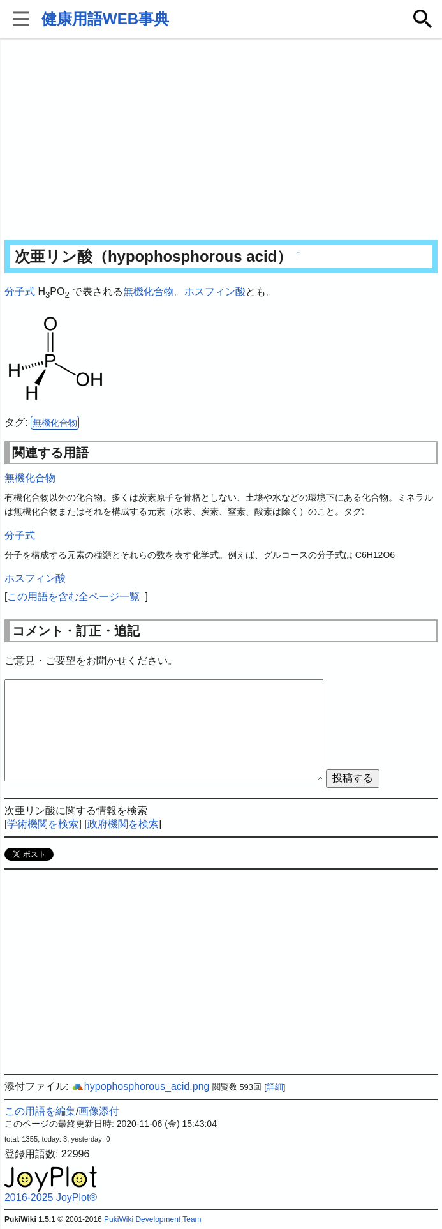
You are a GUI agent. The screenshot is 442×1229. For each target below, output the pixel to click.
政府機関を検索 (123, 823)
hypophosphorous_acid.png (140, 1086)
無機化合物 (148, 291)
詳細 (275, 1087)
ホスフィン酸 (215, 291)
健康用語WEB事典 (105, 18)
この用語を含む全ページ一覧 (73, 596)
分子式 (19, 291)
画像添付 (98, 1111)
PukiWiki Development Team (153, 1219)
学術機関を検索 (42, 823)
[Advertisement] (221, 140)
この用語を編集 (40, 1111)
